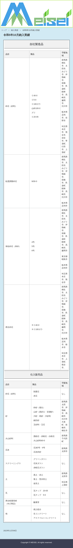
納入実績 (14, 30)
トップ (4, 30)
